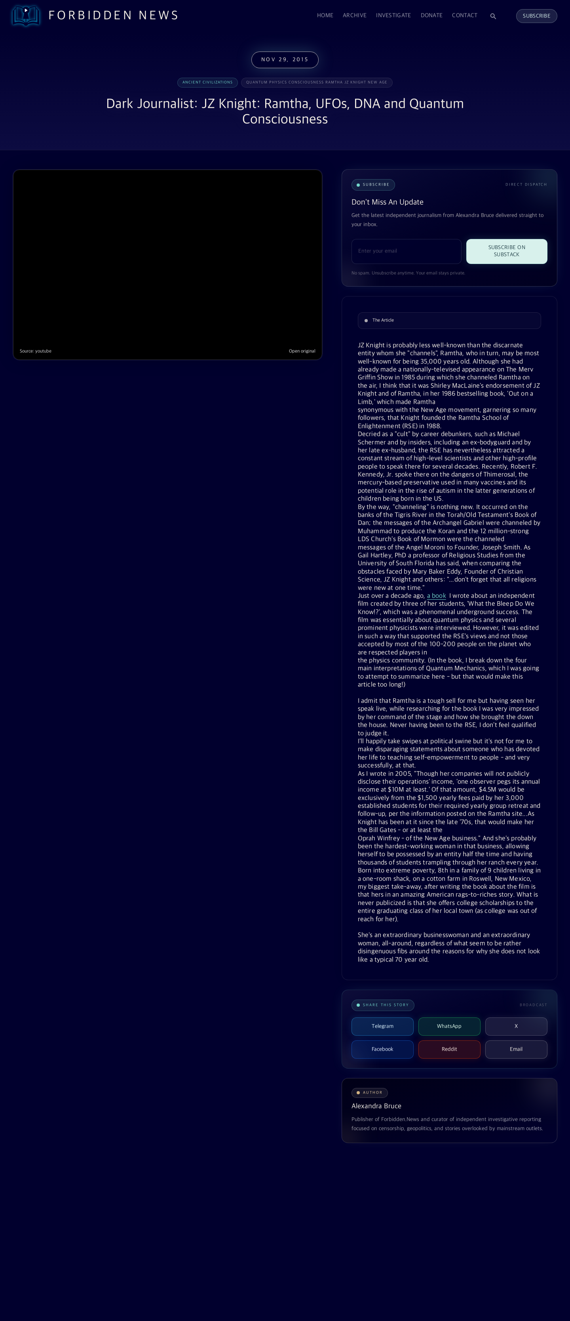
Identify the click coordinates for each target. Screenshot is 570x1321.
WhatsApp (449, 1026)
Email (516, 1049)
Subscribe (537, 16)
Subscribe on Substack (506, 251)
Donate (432, 15)
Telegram (382, 1026)
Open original (302, 351)
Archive (355, 15)
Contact (464, 15)
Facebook (382, 1049)
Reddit (449, 1049)
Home (325, 15)
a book (436, 596)
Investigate (393, 15)
